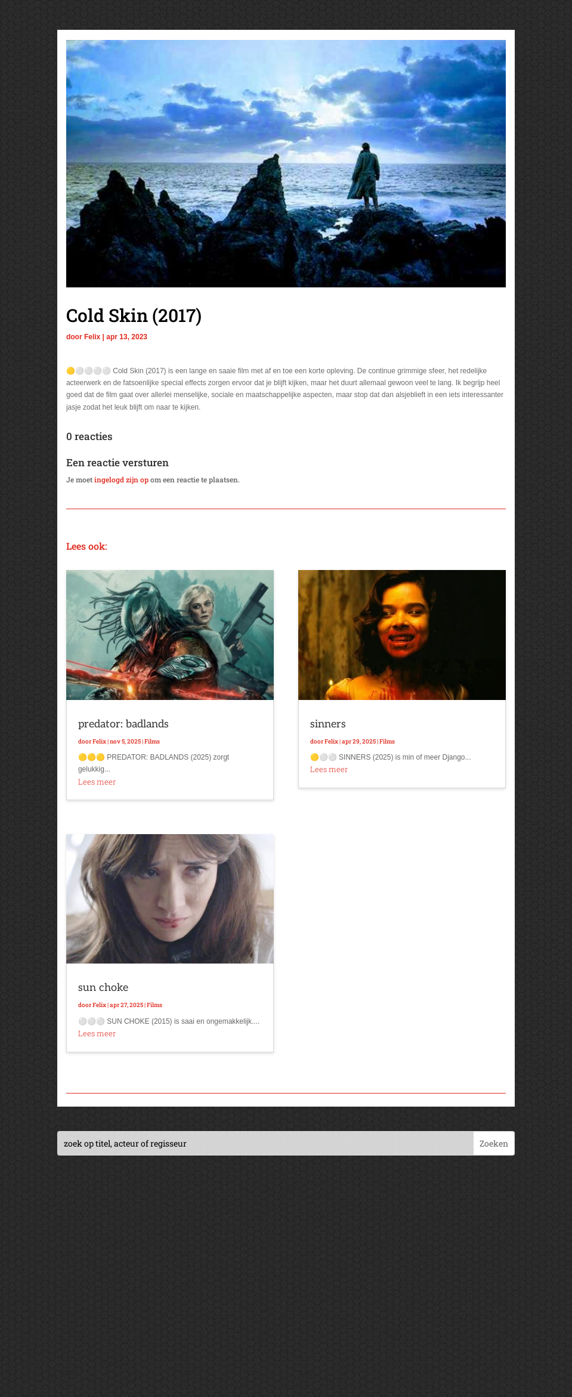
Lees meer (97, 781)
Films (152, 741)
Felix (92, 337)
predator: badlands (123, 724)
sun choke (103, 987)
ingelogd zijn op (121, 479)
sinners (328, 724)
